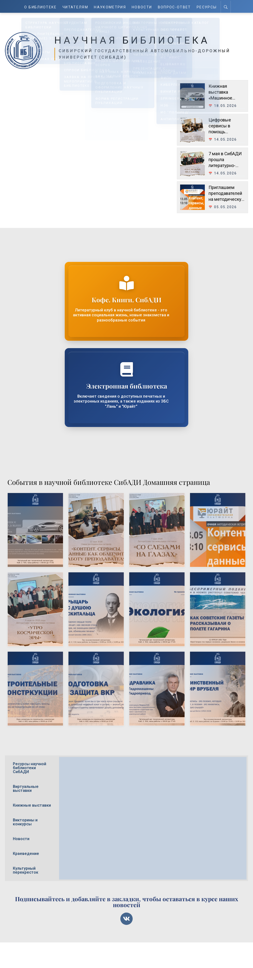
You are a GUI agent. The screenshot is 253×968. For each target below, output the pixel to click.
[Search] (226, 6)
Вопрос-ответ (174, 6)
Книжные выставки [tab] (32, 805)
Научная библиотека (139, 40)
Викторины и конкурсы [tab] (25, 822)
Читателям (76, 6)
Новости (142, 6)
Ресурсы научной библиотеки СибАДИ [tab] (29, 768)
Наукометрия (110, 6)
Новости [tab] (21, 838)
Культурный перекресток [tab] (25, 870)
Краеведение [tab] (26, 853)
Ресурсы (206, 6)
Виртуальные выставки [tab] (26, 788)
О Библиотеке (41, 6)
